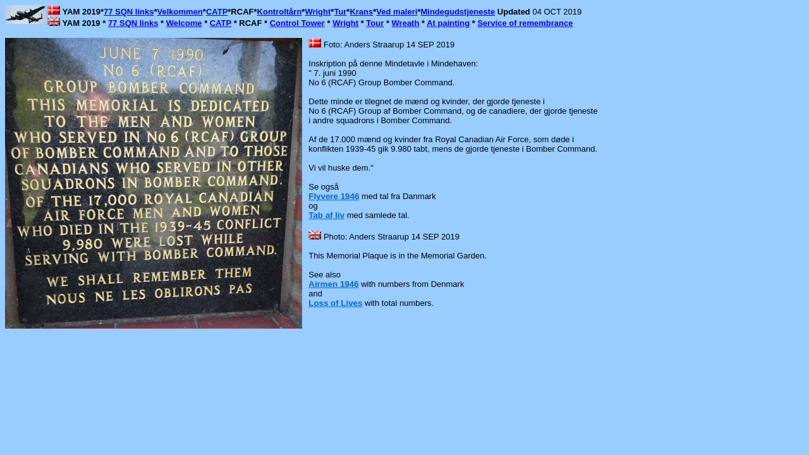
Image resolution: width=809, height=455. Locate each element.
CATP (217, 11)
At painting (448, 23)
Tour (375, 23)
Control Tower (297, 23)
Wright (318, 11)
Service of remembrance (525, 23)
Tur (340, 11)
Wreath (406, 23)
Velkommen (180, 11)
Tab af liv (326, 215)
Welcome (184, 23)
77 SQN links (129, 11)
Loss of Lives (335, 303)
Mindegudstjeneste (457, 11)
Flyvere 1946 (333, 196)
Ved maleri (396, 11)
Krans (361, 11)
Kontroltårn (279, 11)
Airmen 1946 (333, 284)
